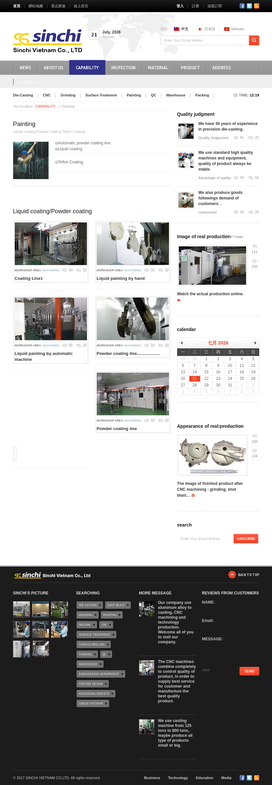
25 (257, 212)
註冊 (195, 6)
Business (152, 778)
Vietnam (237, 29)
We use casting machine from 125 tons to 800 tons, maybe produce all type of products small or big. (175, 733)
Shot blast (116, 605)
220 (255, 266)
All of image (233, 236)
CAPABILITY (87, 68)
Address (221, 68)
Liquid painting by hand (121, 278)
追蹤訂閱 (214, 6)
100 (255, 442)
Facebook (242, 6)
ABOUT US (53, 68)
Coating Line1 (29, 278)
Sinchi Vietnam (91, 703)
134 (255, 456)
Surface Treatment (101, 95)
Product (190, 68)
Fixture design (91, 684)
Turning (85, 654)
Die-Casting (23, 95)
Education (204, 778)
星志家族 (58, 6)
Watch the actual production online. (210, 294)
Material (158, 68)
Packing (202, 95)
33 (71, 270)
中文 (184, 29)
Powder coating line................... (128, 353)
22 (85, 270)
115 (255, 252)
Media (226, 778)
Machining (50, 270)
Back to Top (248, 574)
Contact (29, 82)
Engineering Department (99, 674)
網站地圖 (36, 6)
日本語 (209, 29)
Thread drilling (92, 644)
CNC (47, 95)
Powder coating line (117, 428)
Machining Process (94, 694)
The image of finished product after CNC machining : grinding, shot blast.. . (210, 489)
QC (154, 95)
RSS (256, 6)
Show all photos (230, 426)
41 (242, 137)
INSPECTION (123, 68)
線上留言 (81, 6)
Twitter (249, 6)
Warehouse (175, 95)
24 (242, 177)
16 (257, 177)
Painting (134, 95)
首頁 (16, 6)
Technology (178, 778)
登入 (180, 6)
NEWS (25, 68)
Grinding (67, 95)
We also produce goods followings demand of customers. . (221, 198)
